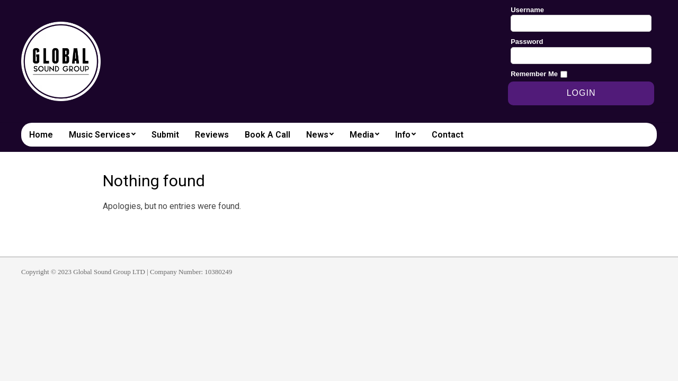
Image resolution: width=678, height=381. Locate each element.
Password (527, 42)
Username (527, 10)
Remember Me (534, 74)
